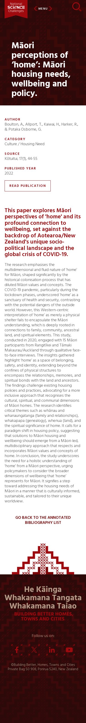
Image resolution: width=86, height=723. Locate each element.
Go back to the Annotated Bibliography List (43, 520)
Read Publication (27, 185)
